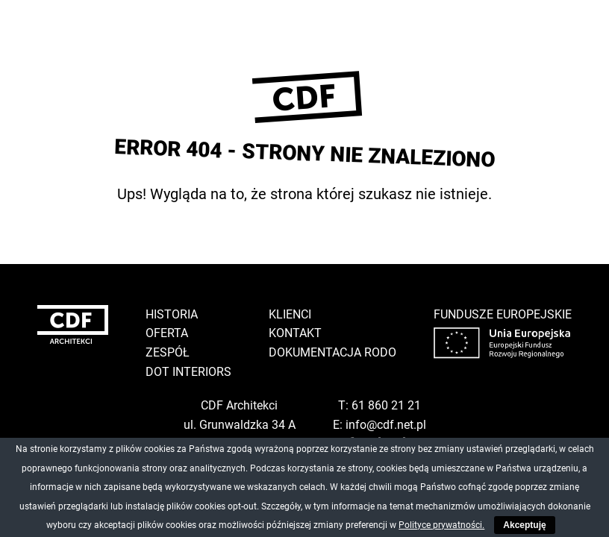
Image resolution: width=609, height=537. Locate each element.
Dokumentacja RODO (332, 352)
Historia (172, 314)
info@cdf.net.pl (386, 425)
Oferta (167, 333)
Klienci (290, 314)
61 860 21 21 (386, 405)
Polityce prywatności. (441, 525)
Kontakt (295, 333)
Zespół (168, 352)
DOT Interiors (188, 372)
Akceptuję (524, 525)
